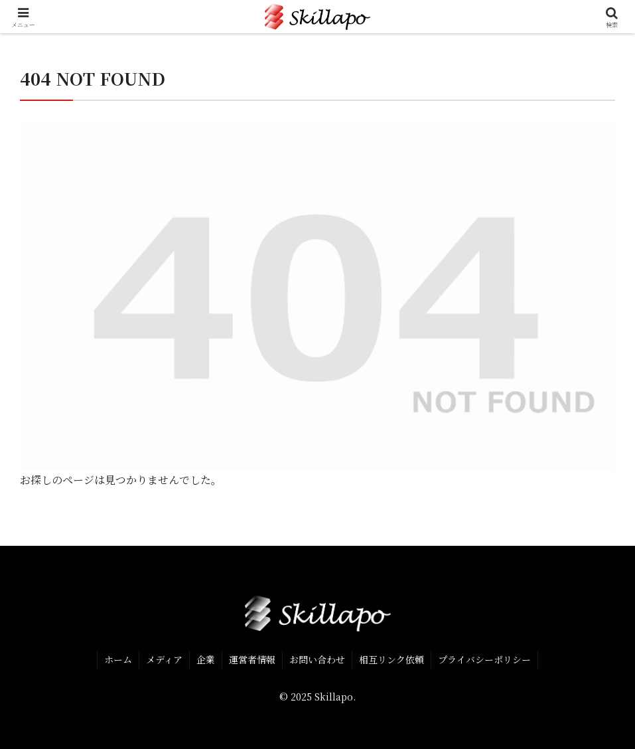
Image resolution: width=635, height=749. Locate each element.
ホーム (118, 659)
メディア (164, 659)
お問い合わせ (317, 659)
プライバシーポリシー (484, 659)
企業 (205, 659)
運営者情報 (252, 659)
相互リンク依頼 (391, 659)
